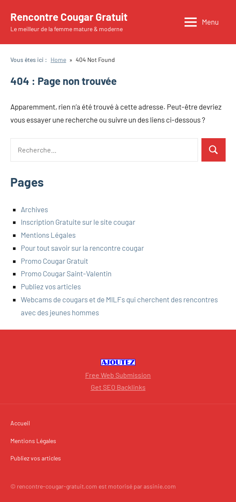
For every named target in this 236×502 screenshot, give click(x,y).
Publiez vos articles (51, 286)
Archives (34, 209)
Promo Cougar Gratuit (54, 260)
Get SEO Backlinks (118, 387)
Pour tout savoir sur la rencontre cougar (82, 247)
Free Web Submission (118, 375)
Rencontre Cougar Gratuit (69, 16)
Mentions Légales (48, 234)
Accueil (20, 423)
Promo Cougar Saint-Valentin (66, 273)
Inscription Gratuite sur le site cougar (78, 221)
